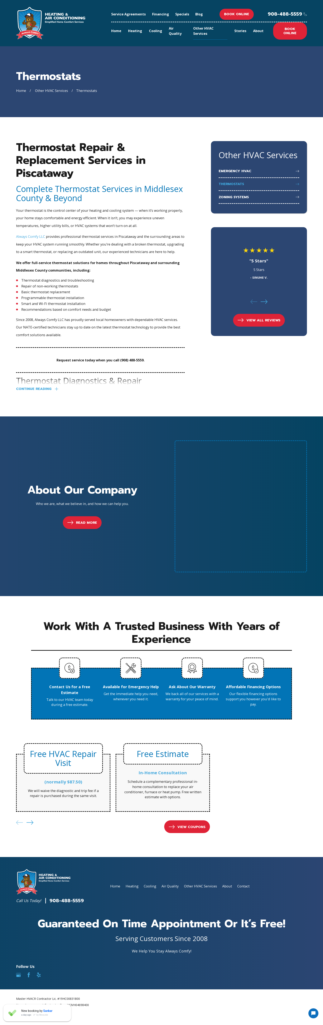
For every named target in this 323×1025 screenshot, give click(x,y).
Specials (182, 14)
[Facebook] (28, 888)
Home (115, 799)
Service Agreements (128, 14)
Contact (243, 799)
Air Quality (170, 799)
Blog (199, 14)
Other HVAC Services (200, 799)
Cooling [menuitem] (155, 30)
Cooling (150, 799)
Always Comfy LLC (30, 236)
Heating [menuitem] (135, 30)
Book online (236, 14)
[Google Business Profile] (18, 888)
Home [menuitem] (116, 30)
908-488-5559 (285, 14)
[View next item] (264, 301)
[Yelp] (38, 888)
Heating (132, 799)
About (227, 799)
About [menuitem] (258, 30)
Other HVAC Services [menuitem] (203, 31)
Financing (160, 14)
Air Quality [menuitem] (175, 31)
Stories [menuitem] (240, 30)
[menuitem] (259, 171)
